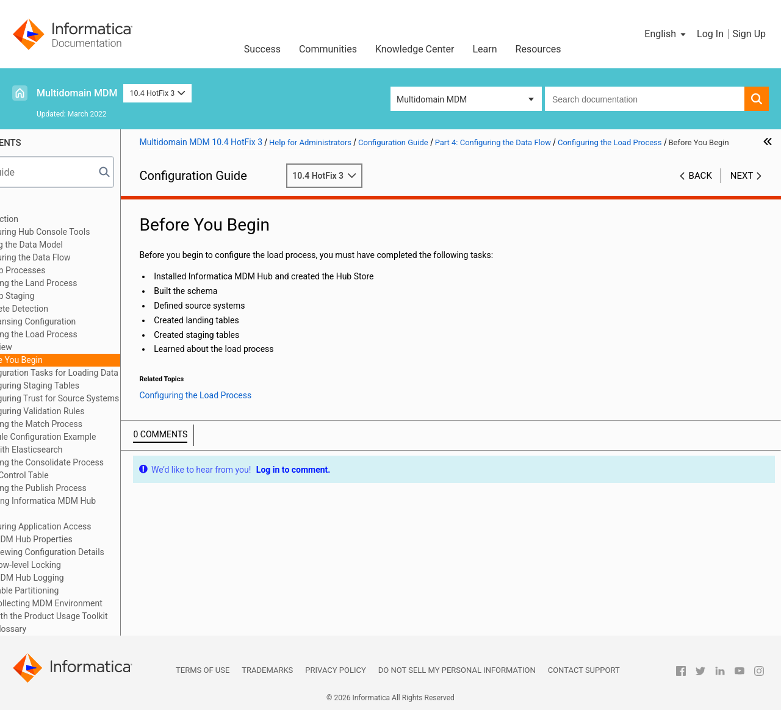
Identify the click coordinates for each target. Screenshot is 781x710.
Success (262, 49)
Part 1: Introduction (56, 219)
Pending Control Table (80, 475)
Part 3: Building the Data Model (78, 244)
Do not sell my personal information (457, 670)
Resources (538, 49)
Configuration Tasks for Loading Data (121, 373)
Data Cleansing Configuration (94, 321)
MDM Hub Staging (73, 296)
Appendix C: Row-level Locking (77, 565)
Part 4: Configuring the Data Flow (82, 257)
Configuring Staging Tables (102, 385)
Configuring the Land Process (95, 283)
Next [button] (742, 188)
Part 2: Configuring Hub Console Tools (92, 232)
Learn (485, 49)
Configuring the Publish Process (99, 488)
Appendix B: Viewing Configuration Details (99, 552)
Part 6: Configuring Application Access (93, 526)
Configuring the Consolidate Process (108, 462)
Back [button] (700, 188)
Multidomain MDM (77, 93)
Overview (68, 347)
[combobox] (644, 99)
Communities (328, 49)
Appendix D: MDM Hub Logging (79, 578)
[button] (666, 34)
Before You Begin (83, 360)
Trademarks (267, 670)
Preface (34, 206)
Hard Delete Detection (80, 309)
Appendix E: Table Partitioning (77, 590)
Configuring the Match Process (97, 424)
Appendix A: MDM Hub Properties (83, 539)
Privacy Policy (335, 670)
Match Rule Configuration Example (104, 437)
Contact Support (584, 670)
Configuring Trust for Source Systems (122, 398)
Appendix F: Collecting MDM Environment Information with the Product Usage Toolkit (101, 609)
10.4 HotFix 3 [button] (157, 93)
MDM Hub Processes (79, 270)
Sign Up (749, 34)
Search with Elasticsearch (87, 449)
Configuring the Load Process (95, 334)
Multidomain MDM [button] (432, 99)
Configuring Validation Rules (104, 411)
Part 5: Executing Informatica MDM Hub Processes (95, 507)
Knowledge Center (415, 49)
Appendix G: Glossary (60, 629)
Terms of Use (202, 670)
